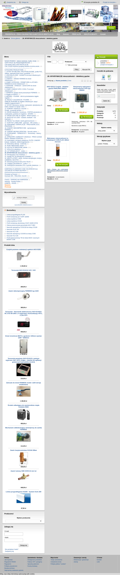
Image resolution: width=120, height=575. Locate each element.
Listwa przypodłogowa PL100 (16, 215)
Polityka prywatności (10, 566)
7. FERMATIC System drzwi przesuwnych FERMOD (21, 93)
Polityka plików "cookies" (58, 564)
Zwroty (76, 562)
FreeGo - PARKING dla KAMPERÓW (16, 179)
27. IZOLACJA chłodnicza (13, 149)
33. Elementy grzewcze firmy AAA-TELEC (18, 162)
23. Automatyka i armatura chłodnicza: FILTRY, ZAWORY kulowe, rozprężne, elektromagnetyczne (22, 141)
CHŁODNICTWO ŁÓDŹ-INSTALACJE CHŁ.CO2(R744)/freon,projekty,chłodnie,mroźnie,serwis (22, 65)
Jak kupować (8, 560)
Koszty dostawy (32, 566)
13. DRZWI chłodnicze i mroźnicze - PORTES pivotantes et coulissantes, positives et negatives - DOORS (23, 113)
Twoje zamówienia (56, 560)
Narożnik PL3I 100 (12, 236)
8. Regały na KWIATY (11, 94)
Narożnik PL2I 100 (12, 231)
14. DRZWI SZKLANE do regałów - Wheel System (20, 116)
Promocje (8, 187)
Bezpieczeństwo (9, 568)
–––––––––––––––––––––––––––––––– (17, 68)
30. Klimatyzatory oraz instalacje (15, 155)
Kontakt (99, 560)
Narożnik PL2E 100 (13, 229)
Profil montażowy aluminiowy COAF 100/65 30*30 (22, 223)
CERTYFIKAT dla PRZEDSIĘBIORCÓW (17, 63)
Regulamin (7, 564)
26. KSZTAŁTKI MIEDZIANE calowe (16, 147)
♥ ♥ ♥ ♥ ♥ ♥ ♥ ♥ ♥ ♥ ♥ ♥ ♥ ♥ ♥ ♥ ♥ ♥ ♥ (16, 172)
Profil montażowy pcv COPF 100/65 (18, 217)
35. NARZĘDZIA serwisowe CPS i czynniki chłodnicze (21, 165)
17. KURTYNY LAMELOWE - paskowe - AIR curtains (21, 123)
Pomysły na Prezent (11, 174)
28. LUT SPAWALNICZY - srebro (15, 151)
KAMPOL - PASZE (10, 183)
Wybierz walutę (106, 127)
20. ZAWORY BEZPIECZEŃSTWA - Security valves (21, 131)
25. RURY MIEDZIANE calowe (14, 146)
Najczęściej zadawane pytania (13, 570)
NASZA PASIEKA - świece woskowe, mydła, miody (20, 61)
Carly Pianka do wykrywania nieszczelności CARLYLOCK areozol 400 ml (57, 171)
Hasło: (7, 537)
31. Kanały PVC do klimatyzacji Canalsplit (18, 156)
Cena (69, 80)
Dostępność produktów (35, 560)
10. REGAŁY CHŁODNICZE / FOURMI (17, 100)
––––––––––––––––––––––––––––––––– (17, 167)
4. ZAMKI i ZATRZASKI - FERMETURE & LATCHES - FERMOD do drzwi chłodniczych (21, 83)
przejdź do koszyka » (107, 65)
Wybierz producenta (23, 518)
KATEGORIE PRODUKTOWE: (14, 70)
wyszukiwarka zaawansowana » (88, 31)
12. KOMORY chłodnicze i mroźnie (15, 108)
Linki (98, 562)
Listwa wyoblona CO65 (14, 219)
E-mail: (7, 531)
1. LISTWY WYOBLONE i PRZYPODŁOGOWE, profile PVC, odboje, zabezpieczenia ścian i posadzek (24, 72)
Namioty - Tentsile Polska (13, 181)
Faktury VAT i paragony (35, 562)
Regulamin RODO (10, 562)
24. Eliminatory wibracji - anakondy (15, 144)
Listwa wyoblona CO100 (14, 221)
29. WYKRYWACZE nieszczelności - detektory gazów (22, 153)
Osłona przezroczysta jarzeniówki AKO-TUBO (21, 225)
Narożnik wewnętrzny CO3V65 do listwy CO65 (21, 234)
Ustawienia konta (56, 562)
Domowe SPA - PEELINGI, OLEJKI (16, 176)
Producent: (68, 62)
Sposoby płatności (33, 564)
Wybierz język (106, 140)
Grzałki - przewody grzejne (13, 110)
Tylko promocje (72, 65)
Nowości (7, 185)
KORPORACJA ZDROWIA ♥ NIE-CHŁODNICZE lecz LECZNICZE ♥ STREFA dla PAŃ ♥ (21, 169)
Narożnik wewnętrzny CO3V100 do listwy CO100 (22, 227)
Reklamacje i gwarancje (81, 560)
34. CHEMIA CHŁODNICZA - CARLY (16, 163)
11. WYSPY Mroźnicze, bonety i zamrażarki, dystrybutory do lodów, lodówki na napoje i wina (23, 106)
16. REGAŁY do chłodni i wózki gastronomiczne (19, 121)
